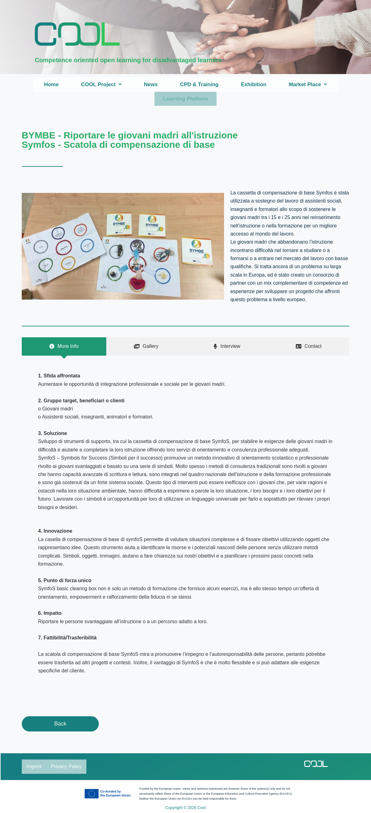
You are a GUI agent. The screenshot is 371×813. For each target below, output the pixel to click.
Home (51, 84)
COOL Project (101, 84)
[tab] (64, 346)
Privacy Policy (66, 766)
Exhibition (253, 84)
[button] (101, 84)
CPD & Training (199, 84)
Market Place (308, 84)
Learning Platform (185, 98)
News (151, 84)
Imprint (34, 766)
